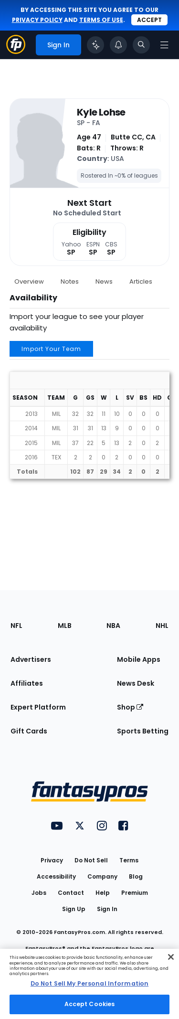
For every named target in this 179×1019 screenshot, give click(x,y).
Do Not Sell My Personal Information (89, 983)
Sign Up (73, 909)
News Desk (135, 683)
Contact (71, 893)
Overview (29, 281)
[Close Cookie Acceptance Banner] (171, 957)
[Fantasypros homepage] (15, 51)
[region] (89, 984)
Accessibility (56, 876)
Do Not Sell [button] (91, 860)
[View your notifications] (118, 44)
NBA (113, 625)
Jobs (39, 893)
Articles (140, 281)
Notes (70, 281)
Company (102, 876)
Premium (134, 893)
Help (102, 893)
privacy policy (37, 20)
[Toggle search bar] (141, 44)
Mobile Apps (138, 659)
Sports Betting (142, 731)
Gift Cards (29, 731)
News (104, 281)
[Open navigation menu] (164, 44)
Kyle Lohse (101, 112)
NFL (16, 625)
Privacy (52, 860)
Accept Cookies (89, 1004)
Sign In (107, 909)
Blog (136, 876)
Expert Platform (38, 707)
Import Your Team (51, 349)
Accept (149, 20)
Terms (128, 860)
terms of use (101, 20)
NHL (162, 625)
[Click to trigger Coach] (95, 44)
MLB (65, 625)
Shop (130, 707)
